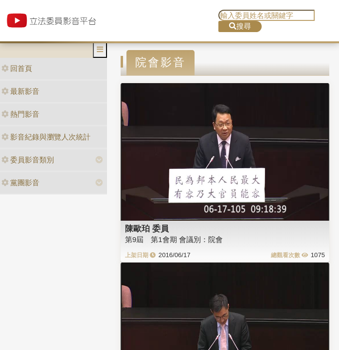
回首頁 (16, 68)
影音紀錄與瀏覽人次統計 (45, 137)
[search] (266, 15)
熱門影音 (20, 114)
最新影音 (20, 91)
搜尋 (240, 26)
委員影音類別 (27, 160)
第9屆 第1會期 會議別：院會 (174, 239)
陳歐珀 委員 (147, 228)
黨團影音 (20, 182)
